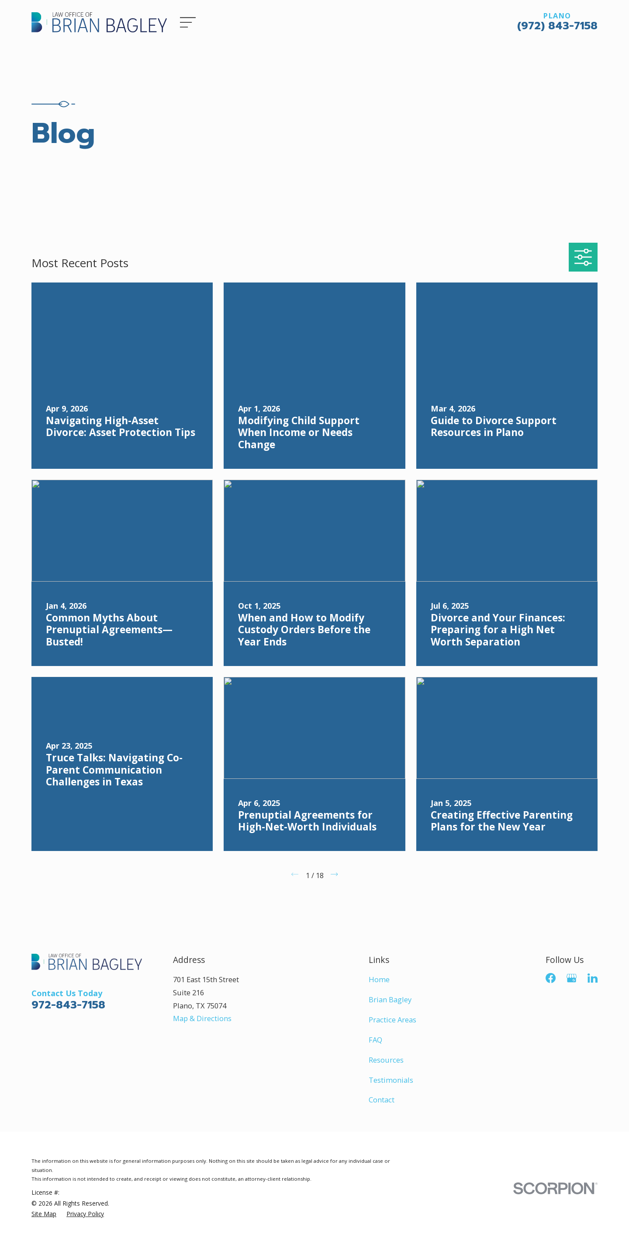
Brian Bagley (390, 999)
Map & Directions (202, 1018)
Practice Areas (392, 1020)
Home (379, 979)
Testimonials (391, 1080)
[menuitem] (43, 1214)
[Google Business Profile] (572, 978)
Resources (386, 1060)
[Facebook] (551, 978)
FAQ (375, 1040)
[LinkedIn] (593, 978)
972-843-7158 (68, 1005)
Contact (381, 1100)
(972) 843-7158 (557, 25)
